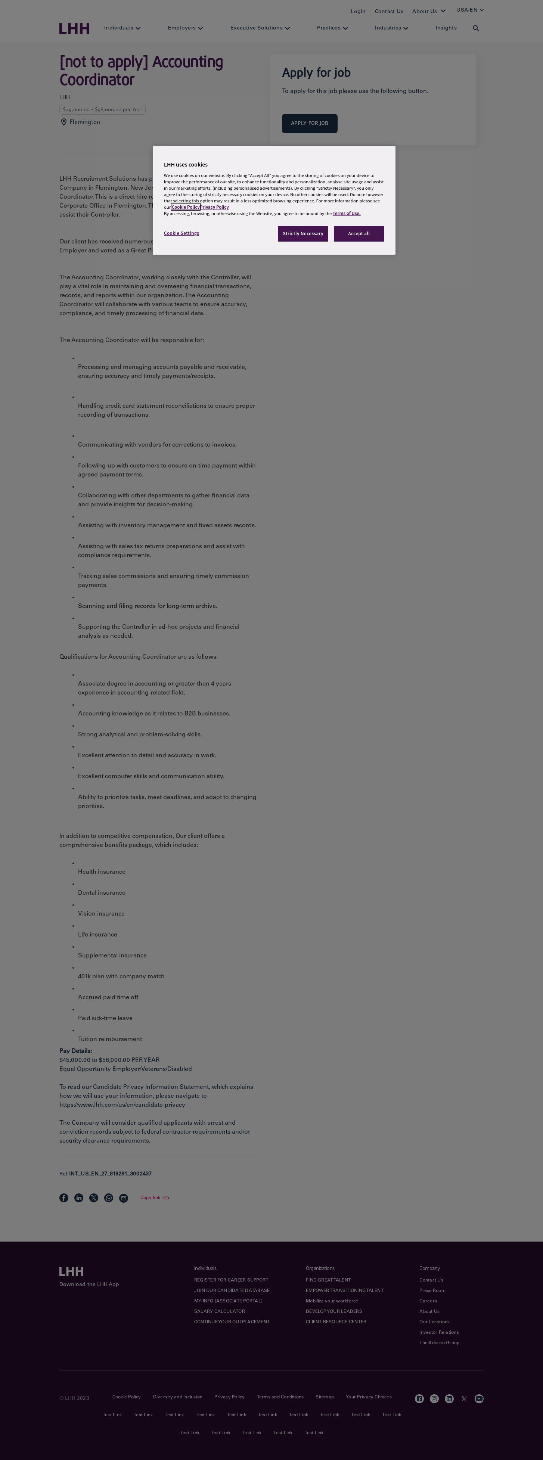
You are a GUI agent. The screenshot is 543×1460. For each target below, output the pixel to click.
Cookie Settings (181, 233)
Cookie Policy (186, 207)
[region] (274, 200)
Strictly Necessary (303, 233)
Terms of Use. (347, 213)
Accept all (359, 233)
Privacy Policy (214, 207)
